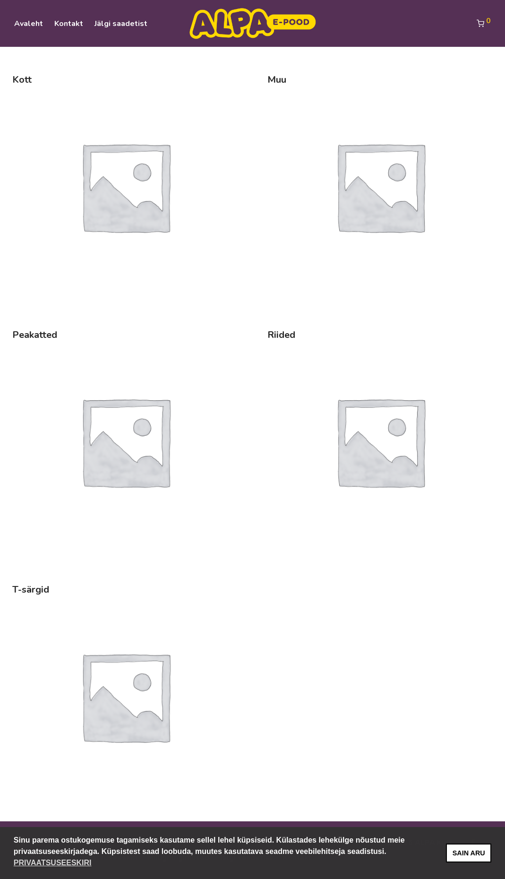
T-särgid (30, 589)
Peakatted (34, 334)
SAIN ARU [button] (469, 853)
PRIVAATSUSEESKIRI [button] (53, 863)
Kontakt (68, 23)
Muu (276, 79)
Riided (281, 334)
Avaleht (28, 23)
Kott (22, 79)
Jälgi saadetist (120, 23)
